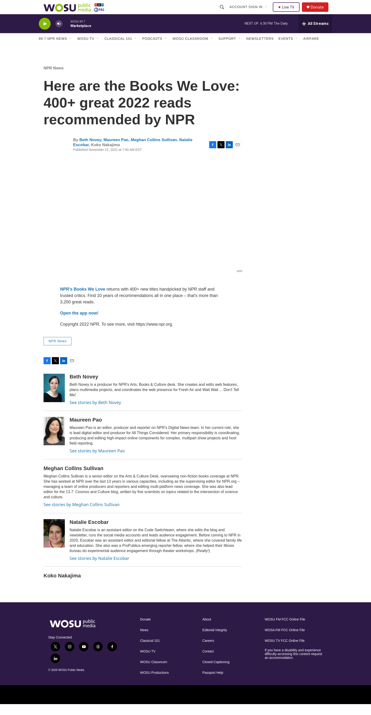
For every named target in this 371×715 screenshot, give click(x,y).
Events (285, 49)
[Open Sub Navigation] (267, 12)
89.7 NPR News (53, 49)
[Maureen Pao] (54, 441)
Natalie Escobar (89, 533)
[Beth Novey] (54, 398)
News (144, 641)
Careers (208, 651)
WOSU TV (85, 49)
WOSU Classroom (190, 49)
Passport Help (212, 683)
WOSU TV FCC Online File (285, 651)
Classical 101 (118, 49)
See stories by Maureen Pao (97, 461)
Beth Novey (90, 150)
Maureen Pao (115, 150)
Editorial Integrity (214, 641)
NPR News (54, 78)
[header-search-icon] (222, 12)
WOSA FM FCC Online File (285, 641)
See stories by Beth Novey (95, 413)
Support (227, 49)
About (206, 630)
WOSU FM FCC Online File (285, 630)
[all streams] (315, 34)
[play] (45, 34)
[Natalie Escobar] (54, 544)
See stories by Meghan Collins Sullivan (81, 515)
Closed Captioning (215, 673)
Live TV (287, 12)
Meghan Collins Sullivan (154, 150)
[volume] (59, 34)
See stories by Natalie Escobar (99, 569)
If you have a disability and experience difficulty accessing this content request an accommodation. (293, 664)
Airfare (311, 49)
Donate (320, 12)
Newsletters (260, 49)
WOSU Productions (154, 683)
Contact (208, 662)
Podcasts (152, 49)
